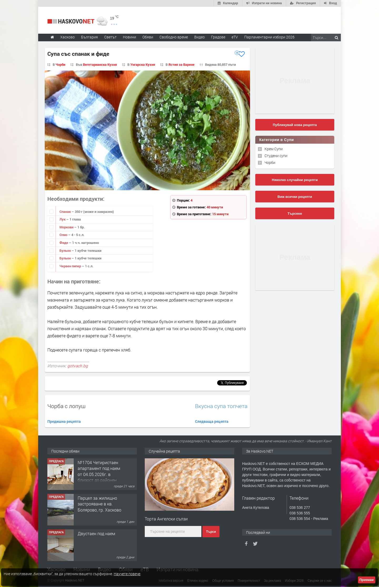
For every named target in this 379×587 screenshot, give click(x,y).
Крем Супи (274, 148)
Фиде (64, 242)
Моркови (66, 227)
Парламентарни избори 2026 (269, 36)
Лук (62, 219)
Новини (129, 36)
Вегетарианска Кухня (100, 64)
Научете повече (127, 573)
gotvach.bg (77, 365)
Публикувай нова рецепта (295, 125)
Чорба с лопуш (66, 406)
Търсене (295, 213)
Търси (211, 532)
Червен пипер (70, 266)
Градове (218, 36)
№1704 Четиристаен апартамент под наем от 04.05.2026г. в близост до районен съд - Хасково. (99, 474)
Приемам (367, 580)
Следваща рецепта (211, 421)
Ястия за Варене (181, 64)
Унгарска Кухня (142, 64)
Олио (63, 234)
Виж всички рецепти (294, 197)
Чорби (60, 64)
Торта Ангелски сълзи (166, 518)
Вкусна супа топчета (221, 406)
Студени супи (276, 155)
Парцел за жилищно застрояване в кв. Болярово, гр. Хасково (99, 504)
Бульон (65, 250)
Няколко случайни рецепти (295, 180)
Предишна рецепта (64, 421)
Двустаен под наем (96, 533)
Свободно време (173, 36)
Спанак (65, 211)
